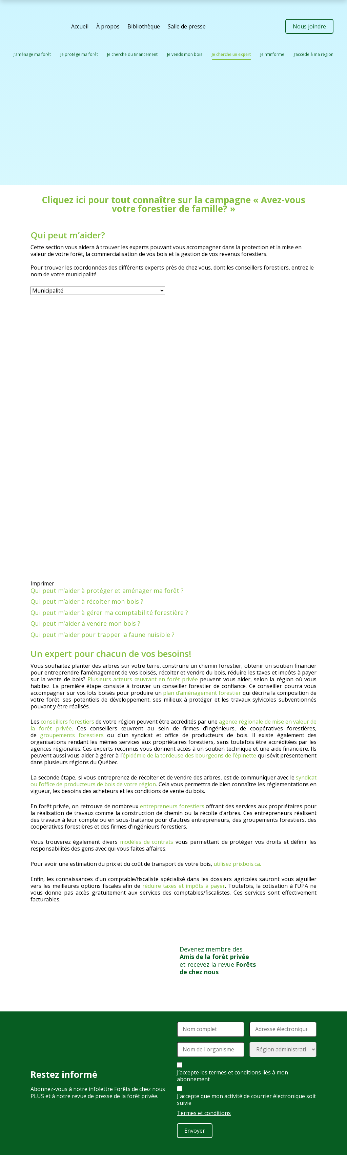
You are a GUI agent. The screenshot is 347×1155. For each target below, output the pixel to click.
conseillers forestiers (67, 721)
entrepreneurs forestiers (172, 806)
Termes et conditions (204, 1113)
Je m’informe (272, 54)
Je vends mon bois (184, 54)
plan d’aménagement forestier (202, 693)
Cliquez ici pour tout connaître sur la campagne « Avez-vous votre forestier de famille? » (173, 204)
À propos (108, 26)
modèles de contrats (146, 842)
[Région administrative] (283, 1049)
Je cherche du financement (132, 54)
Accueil (79, 26)
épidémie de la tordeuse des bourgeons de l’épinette (190, 755)
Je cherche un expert (231, 54)
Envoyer (194, 1130)
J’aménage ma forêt (32, 54)
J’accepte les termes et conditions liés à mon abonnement (232, 1076)
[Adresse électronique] (283, 1029)
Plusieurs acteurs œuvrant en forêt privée (142, 679)
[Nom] (210, 1029)
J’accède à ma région (313, 54)
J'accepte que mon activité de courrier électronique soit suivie (246, 1099)
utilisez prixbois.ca (236, 864)
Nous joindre (309, 26)
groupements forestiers (71, 735)
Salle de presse (187, 26)
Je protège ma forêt (79, 54)
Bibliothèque (143, 26)
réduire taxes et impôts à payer (183, 886)
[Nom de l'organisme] (210, 1049)
